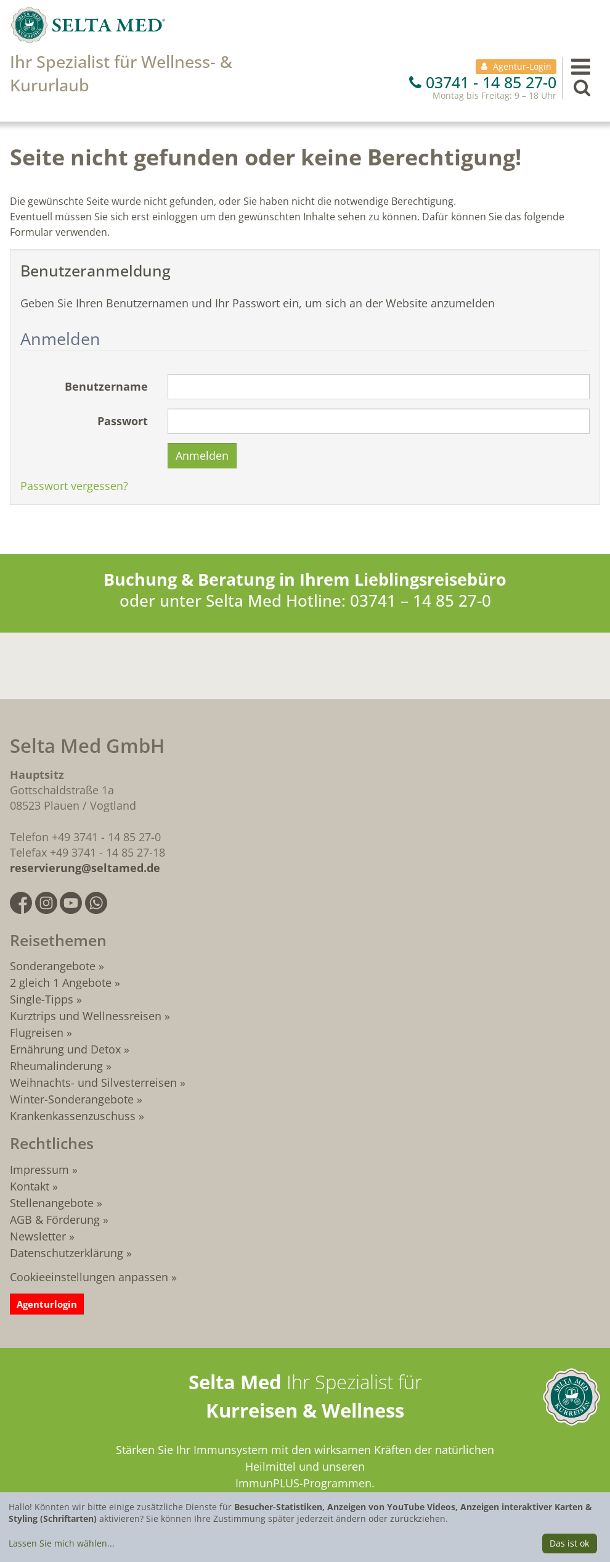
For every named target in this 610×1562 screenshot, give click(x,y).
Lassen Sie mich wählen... (62, 1543)
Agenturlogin (47, 1304)
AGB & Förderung (55, 1219)
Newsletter (38, 1236)
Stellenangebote (52, 1202)
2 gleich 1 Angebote (61, 982)
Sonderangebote (53, 965)
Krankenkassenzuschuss (74, 1115)
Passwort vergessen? (74, 485)
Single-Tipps (41, 999)
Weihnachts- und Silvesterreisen (93, 1082)
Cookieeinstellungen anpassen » (93, 1276)
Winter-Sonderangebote (72, 1099)
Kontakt (29, 1186)
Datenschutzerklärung (66, 1252)
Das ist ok (569, 1543)
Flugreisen (36, 1032)
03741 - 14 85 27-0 (482, 82)
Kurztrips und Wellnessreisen (85, 1015)
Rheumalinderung (58, 1065)
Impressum (39, 1169)
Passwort (122, 420)
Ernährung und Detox (65, 1049)
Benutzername (106, 386)
